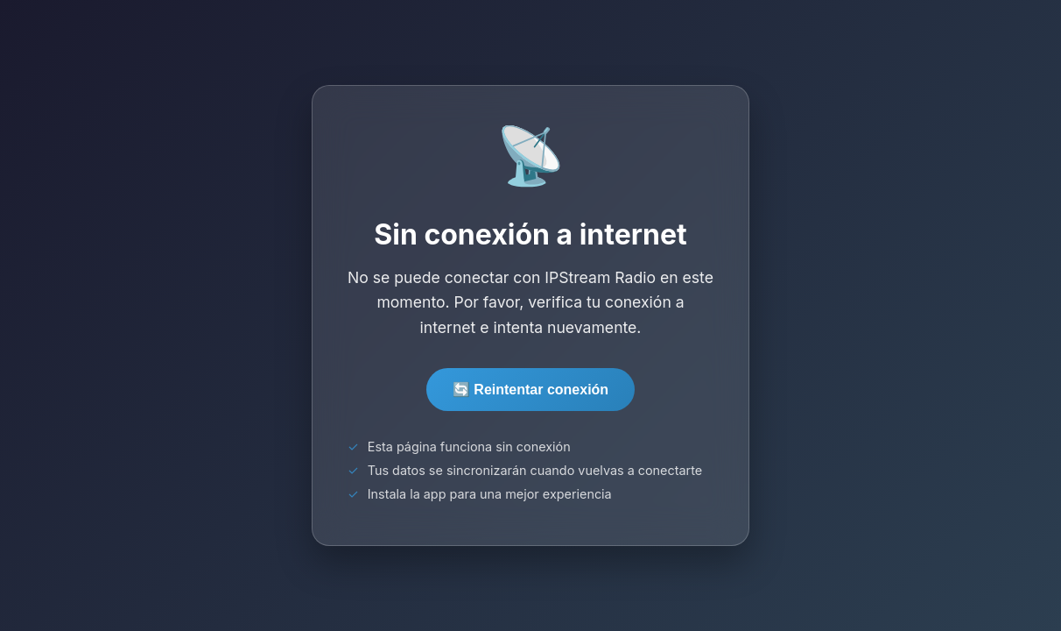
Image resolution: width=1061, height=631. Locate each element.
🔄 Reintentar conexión (530, 389)
